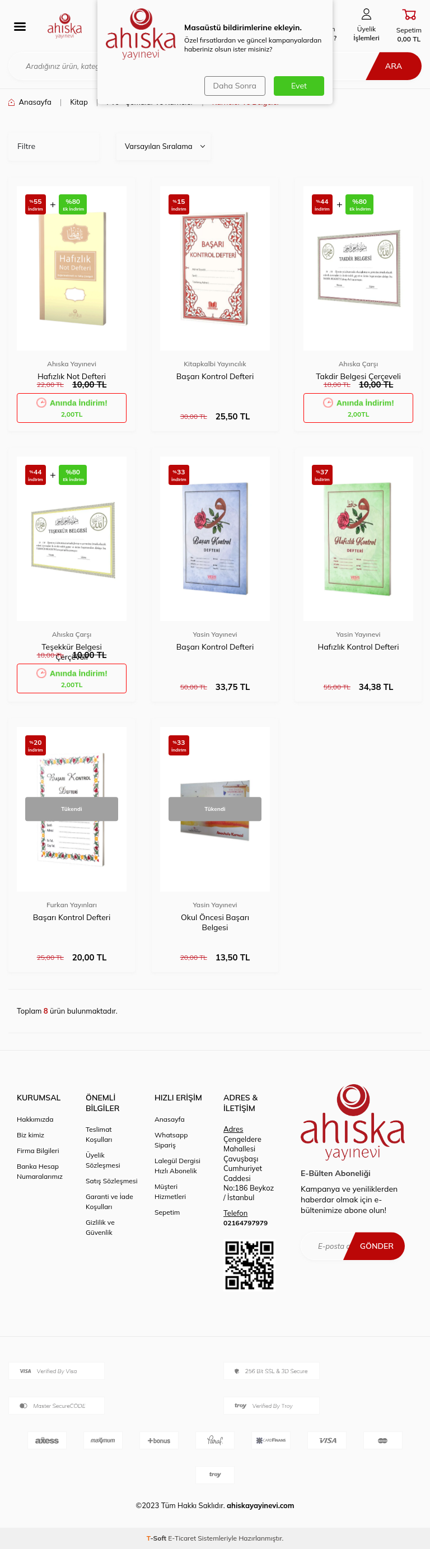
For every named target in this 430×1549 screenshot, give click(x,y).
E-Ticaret (182, 1538)
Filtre (26, 146)
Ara (393, 66)
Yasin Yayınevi (215, 634)
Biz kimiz (30, 1135)
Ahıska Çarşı (358, 364)
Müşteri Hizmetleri (170, 1191)
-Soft (158, 1538)
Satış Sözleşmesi (112, 1181)
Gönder (377, 1246)
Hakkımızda (35, 1119)
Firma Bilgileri (38, 1150)
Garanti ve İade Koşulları (109, 1201)
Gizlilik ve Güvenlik (100, 1227)
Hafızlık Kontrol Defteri (358, 647)
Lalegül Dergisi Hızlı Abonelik (177, 1165)
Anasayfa (30, 101)
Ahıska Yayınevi (71, 364)
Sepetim (167, 1212)
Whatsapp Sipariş (171, 1140)
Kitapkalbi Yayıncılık (215, 364)
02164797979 (245, 1223)
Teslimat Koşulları (99, 1134)
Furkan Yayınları (71, 905)
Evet (299, 86)
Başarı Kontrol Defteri (215, 376)
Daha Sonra (234, 86)
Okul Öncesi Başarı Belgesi (215, 922)
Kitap (79, 101)
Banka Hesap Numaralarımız (40, 1171)
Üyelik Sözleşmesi (103, 1160)
